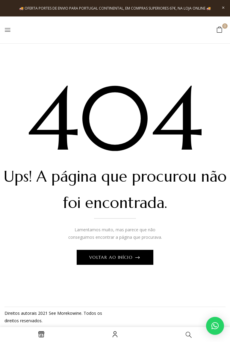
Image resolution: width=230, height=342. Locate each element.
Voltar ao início (111, 257)
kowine (74, 313)
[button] (220, 29)
